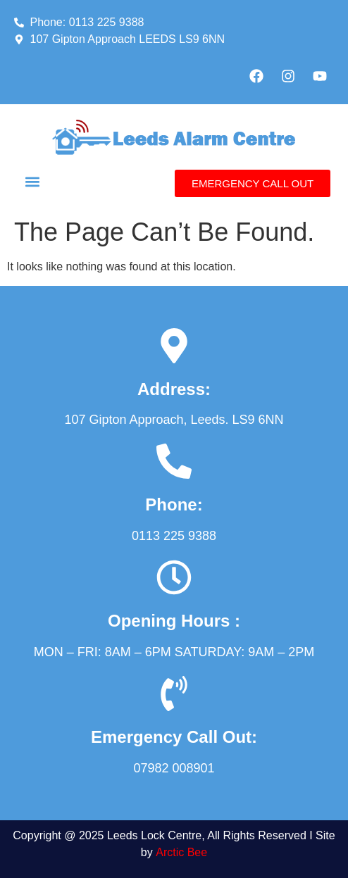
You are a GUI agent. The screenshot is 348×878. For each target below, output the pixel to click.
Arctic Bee (181, 852)
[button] (32, 181)
